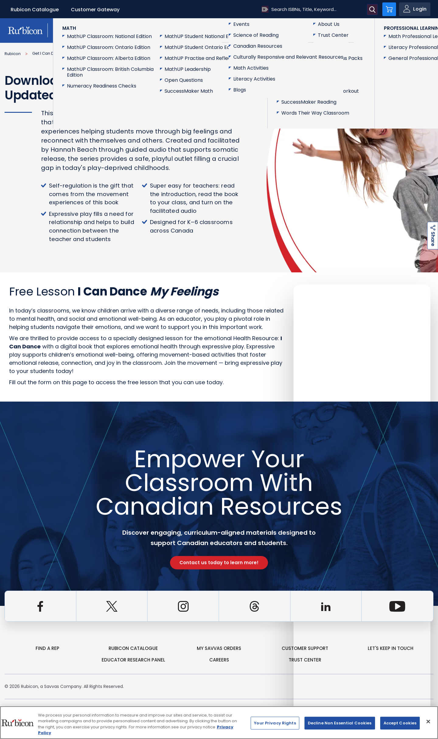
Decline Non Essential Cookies (340, 723)
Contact (408, 30)
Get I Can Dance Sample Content (64, 53)
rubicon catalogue (133, 648)
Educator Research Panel (133, 660)
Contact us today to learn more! (219, 562)
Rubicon (13, 54)
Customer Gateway (95, 9)
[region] (219, 722)
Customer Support (305, 648)
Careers (219, 660)
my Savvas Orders (219, 648)
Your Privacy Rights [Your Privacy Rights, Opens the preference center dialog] (275, 723)
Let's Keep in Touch (390, 648)
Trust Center (305, 660)
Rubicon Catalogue (35, 9)
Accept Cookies (400, 723)
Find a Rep (47, 648)
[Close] (428, 721)
